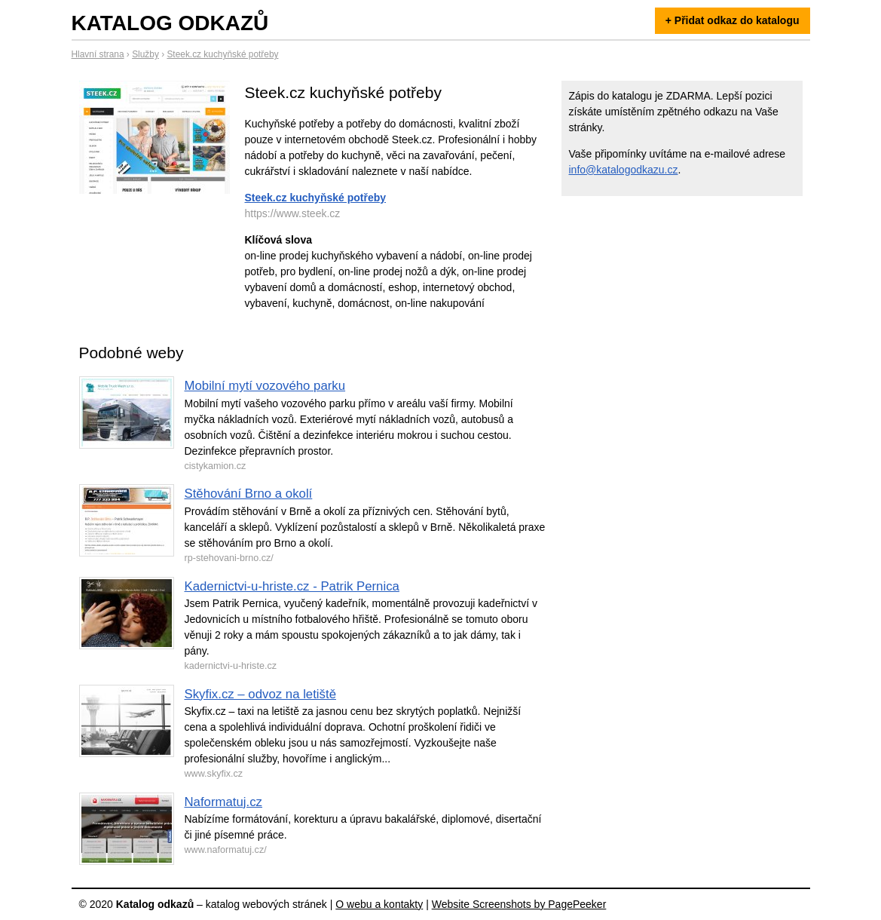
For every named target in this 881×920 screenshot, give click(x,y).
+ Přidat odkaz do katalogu (732, 20)
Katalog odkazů (170, 23)
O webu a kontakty (379, 904)
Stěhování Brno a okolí (249, 493)
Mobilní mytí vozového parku (265, 386)
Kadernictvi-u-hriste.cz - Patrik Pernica (292, 586)
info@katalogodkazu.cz (623, 170)
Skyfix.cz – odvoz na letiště (260, 694)
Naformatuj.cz (224, 802)
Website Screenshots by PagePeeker (519, 904)
